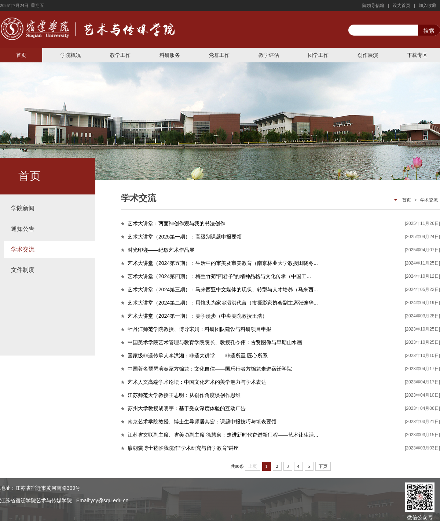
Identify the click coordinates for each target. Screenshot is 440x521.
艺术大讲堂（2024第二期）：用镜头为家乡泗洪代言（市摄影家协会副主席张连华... (223, 303)
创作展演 (368, 55)
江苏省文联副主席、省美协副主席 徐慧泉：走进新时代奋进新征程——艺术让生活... (223, 435)
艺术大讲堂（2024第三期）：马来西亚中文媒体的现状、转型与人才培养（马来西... (223, 289)
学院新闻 (22, 208)
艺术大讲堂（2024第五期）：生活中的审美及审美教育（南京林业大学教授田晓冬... (223, 263)
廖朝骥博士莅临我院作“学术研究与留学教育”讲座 (183, 448)
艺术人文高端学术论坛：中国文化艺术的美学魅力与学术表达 (197, 382)
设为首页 (401, 5)
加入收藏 (427, 5)
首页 (21, 55)
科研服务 (170, 55)
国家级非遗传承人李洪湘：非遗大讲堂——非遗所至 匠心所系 (198, 355)
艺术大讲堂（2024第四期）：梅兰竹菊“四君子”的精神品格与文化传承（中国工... (219, 276)
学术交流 (22, 249)
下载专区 (417, 55)
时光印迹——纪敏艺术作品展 (161, 250)
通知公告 (22, 229)
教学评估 (268, 55)
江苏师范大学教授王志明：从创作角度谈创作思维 (184, 395)
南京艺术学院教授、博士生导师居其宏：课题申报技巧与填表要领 (202, 422)
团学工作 (318, 55)
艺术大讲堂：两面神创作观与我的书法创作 (176, 223)
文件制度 (22, 270)
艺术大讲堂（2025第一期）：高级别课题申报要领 (185, 237)
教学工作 (120, 55)
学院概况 (70, 55)
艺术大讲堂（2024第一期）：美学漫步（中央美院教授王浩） (197, 316)
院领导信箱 (373, 5)
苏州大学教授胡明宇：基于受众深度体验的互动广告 (187, 408)
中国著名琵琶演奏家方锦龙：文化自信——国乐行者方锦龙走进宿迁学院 (210, 369)
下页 (323, 466)
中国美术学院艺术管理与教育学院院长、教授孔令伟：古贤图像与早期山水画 (215, 342)
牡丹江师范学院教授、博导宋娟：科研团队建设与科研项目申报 (199, 329)
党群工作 (219, 55)
